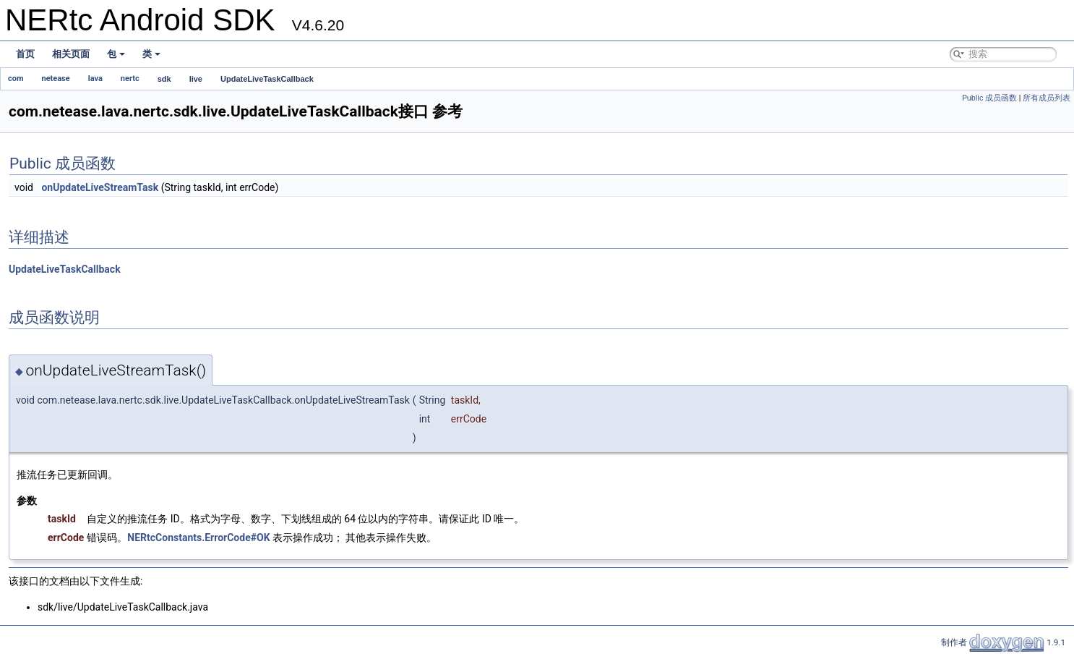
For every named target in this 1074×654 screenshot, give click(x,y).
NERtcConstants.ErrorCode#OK (198, 537)
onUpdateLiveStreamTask (99, 187)
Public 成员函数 (989, 98)
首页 (25, 53)
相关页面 (71, 53)
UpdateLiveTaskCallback (267, 79)
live (195, 79)
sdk (164, 79)
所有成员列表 (1046, 98)
